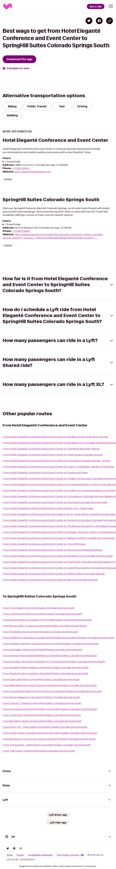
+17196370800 (21, 231)
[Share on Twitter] (89, 21)
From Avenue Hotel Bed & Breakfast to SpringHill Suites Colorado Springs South (50, 655)
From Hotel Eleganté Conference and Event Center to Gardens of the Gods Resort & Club (55, 436)
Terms (9, 855)
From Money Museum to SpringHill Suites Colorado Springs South (41, 697)
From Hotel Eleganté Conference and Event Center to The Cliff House (44, 544)
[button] (110, 6)
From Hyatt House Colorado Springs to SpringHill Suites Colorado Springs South (50, 733)
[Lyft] (8, 6)
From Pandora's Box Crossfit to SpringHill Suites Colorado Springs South (45, 673)
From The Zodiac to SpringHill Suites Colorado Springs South (39, 608)
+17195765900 (20, 168)
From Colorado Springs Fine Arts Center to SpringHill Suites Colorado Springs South (52, 691)
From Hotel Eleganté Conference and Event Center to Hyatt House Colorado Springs (53, 454)
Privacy (20, 855)
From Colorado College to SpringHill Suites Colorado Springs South (42, 649)
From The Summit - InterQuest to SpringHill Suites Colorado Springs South (47, 745)
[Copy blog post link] (109, 21)
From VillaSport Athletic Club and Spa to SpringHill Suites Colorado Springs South (51, 643)
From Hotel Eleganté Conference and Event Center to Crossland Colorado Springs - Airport (57, 460)
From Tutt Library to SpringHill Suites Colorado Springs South (39, 750)
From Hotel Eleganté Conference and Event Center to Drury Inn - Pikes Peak (48, 508)
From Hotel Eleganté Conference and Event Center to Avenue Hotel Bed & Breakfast (52, 550)
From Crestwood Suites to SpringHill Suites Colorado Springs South (42, 613)
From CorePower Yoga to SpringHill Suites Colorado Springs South (42, 715)
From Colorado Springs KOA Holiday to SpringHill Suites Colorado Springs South (50, 709)
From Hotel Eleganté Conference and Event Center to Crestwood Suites (45, 472)
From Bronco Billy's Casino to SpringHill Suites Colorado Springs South (45, 625)
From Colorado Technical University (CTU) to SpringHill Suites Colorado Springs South (54, 661)
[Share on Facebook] (99, 21)
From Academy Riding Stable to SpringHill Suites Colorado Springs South (45, 667)
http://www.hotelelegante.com (33, 171)
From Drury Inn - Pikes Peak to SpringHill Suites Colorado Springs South (45, 727)
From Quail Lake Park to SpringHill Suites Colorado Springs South (41, 679)
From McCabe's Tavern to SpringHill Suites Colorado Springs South (42, 721)
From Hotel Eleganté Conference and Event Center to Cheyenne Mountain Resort (51, 448)
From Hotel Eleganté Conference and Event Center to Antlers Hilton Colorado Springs (54, 573)
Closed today (13, 161)
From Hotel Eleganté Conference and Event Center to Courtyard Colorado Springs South (55, 502)
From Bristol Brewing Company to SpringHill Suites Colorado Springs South (47, 619)
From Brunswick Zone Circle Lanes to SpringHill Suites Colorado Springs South (49, 739)
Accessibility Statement (40, 855)
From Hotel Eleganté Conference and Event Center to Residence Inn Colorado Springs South (58, 556)
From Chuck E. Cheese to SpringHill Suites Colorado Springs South (42, 703)
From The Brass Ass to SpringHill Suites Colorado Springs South (40, 631)
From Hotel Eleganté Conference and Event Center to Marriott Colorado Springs (50, 579)
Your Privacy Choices (70, 855)
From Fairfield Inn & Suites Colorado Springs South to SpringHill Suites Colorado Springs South (58, 637)
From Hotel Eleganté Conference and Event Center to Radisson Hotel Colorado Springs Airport (59, 538)
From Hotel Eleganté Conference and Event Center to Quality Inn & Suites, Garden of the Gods (58, 466)
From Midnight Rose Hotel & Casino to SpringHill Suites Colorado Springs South (50, 685)
